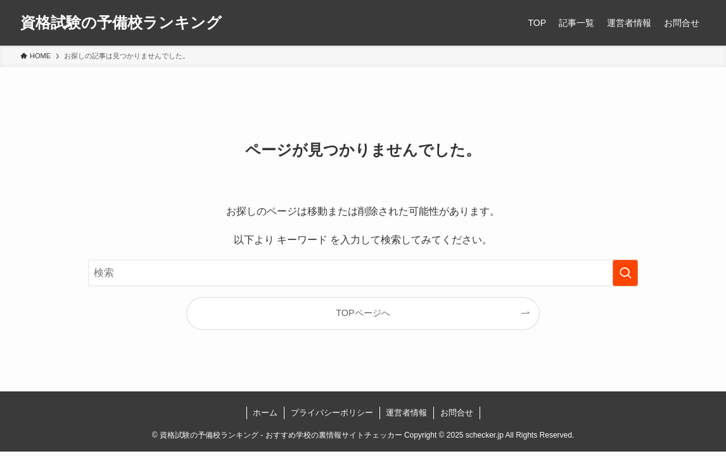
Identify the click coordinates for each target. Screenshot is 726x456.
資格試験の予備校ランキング (121, 22)
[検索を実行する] (625, 273)
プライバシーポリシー (332, 412)
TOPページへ (363, 313)
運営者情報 (406, 412)
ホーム (265, 412)
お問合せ (456, 412)
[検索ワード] (363, 273)
